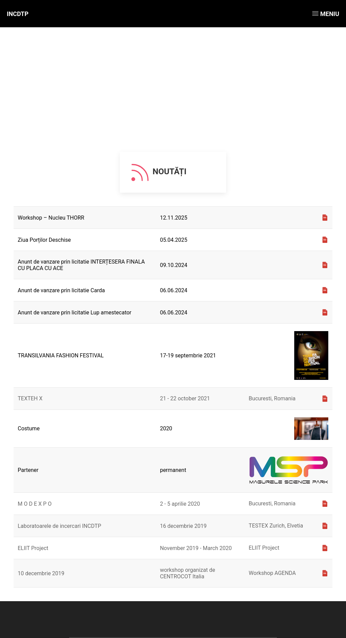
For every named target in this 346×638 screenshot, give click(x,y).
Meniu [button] (325, 13)
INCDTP (18, 13)
